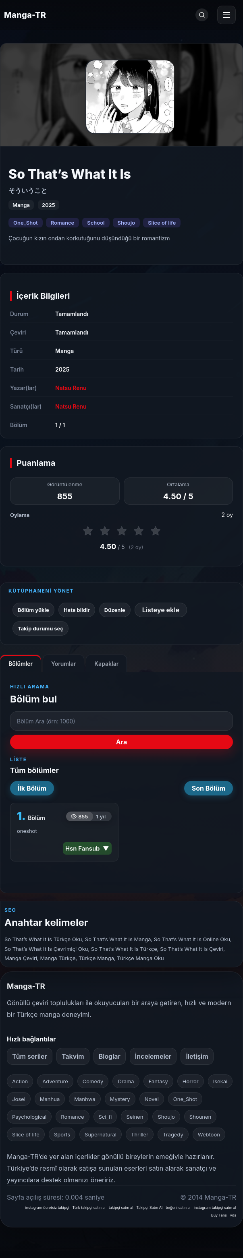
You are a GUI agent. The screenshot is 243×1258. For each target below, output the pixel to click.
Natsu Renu (71, 387)
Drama (126, 1081)
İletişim (197, 1056)
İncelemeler (153, 1056)
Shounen (200, 1116)
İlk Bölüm (32, 788)
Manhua (50, 1099)
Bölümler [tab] (20, 663)
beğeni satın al (178, 1207)
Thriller (139, 1134)
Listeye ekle (161, 610)
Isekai (220, 1081)
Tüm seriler (29, 1056)
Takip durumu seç (40, 628)
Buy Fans (219, 1215)
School (95, 222)
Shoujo (126, 222)
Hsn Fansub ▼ (87, 848)
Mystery (120, 1099)
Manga (64, 350)
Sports (62, 1134)
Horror (191, 1081)
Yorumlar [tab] (63, 663)
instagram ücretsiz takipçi (47, 1207)
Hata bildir (77, 610)
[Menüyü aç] (226, 15)
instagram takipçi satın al (215, 1207)
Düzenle (114, 610)
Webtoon (209, 1134)
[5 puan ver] (155, 531)
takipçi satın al (121, 1207)
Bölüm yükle (33, 610)
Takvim (73, 1056)
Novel (152, 1099)
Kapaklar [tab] (106, 663)
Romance (63, 222)
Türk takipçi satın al (89, 1207)
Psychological (29, 1116)
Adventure (55, 1081)
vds (233, 1215)
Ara (121, 742)
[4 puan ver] (138, 531)
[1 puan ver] (88, 531)
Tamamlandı (71, 313)
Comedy (93, 1081)
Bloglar (109, 1056)
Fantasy (158, 1081)
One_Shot (25, 222)
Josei (18, 1099)
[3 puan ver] (121, 531)
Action (20, 1081)
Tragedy (173, 1134)
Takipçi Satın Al (149, 1207)
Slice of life (162, 222)
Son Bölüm (208, 788)
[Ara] (201, 14)
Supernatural (100, 1134)
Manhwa (84, 1099)
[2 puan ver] (105, 531)
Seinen (134, 1116)
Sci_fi (105, 1116)
